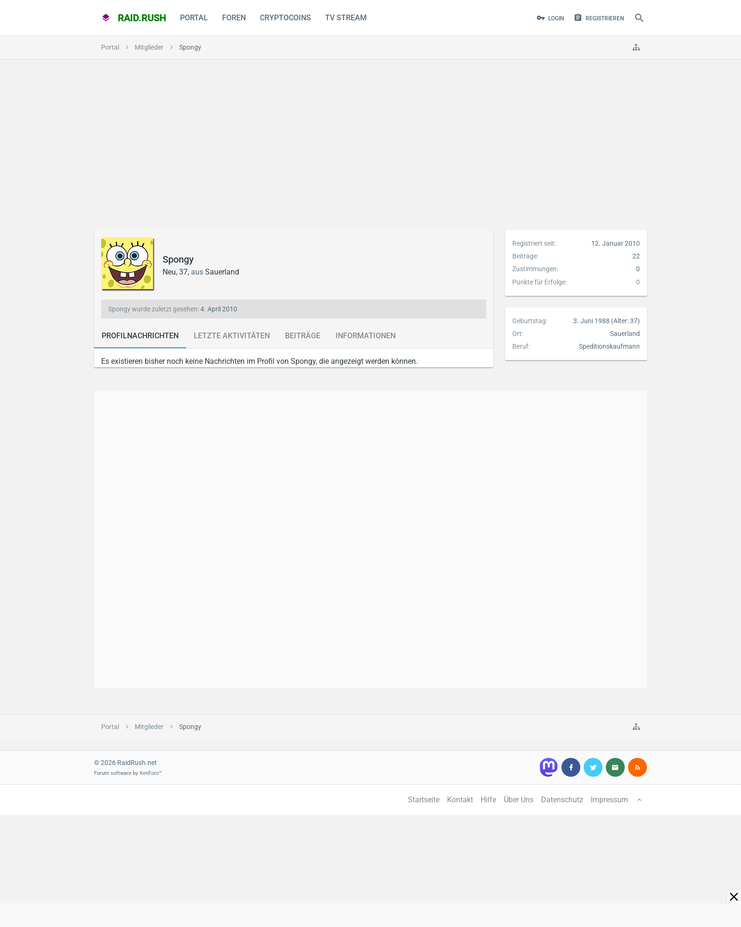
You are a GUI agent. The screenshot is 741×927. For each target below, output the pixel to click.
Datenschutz (562, 799)
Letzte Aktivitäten (232, 335)
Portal (194, 17)
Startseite (423, 799)
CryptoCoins (285, 17)
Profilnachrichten (140, 335)
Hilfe (488, 799)
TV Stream (346, 17)
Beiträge (302, 335)
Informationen (366, 335)
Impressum (609, 799)
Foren (234, 17)
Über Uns (519, 799)
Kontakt (460, 799)
